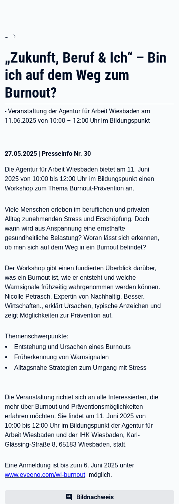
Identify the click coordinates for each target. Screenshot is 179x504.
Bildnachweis (95, 497)
